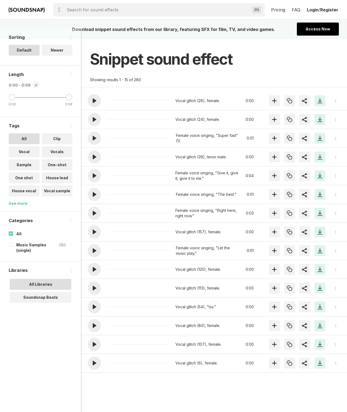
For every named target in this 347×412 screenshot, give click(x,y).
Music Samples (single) (31, 258)
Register (329, 9)
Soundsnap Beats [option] (40, 308)
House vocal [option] (24, 201)
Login (313, 9)
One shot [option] (24, 188)
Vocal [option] (24, 162)
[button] (94, 100)
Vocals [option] (57, 162)
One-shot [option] (57, 175)
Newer (57, 60)
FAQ (296, 9)
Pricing (278, 9)
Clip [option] (57, 149)
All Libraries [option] (40, 295)
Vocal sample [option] (57, 201)
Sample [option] (24, 175)
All (18, 244)
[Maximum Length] (69, 108)
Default (24, 60)
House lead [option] (57, 188)
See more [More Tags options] (18, 214)
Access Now (318, 29)
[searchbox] (158, 10)
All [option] (24, 149)
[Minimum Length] (12, 108)
